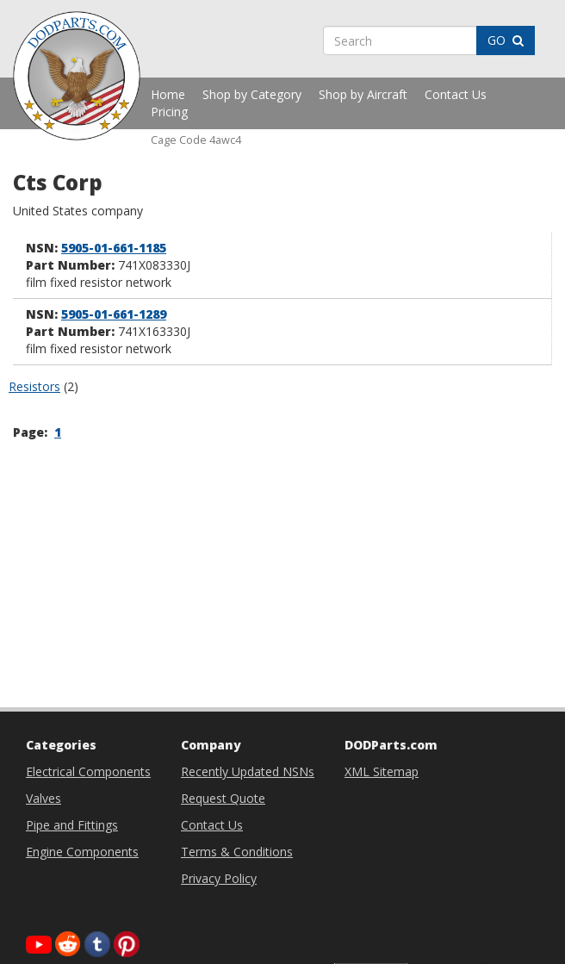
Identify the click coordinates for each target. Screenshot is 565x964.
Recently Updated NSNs (247, 771)
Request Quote (223, 798)
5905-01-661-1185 (113, 247)
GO (505, 40)
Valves (43, 798)
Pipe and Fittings (72, 825)
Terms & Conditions (237, 851)
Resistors (34, 386)
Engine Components (82, 851)
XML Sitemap (382, 771)
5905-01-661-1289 (113, 314)
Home (168, 94)
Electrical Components (88, 771)
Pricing (169, 111)
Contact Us (456, 94)
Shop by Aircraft (363, 94)
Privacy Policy (219, 878)
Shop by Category (251, 94)
